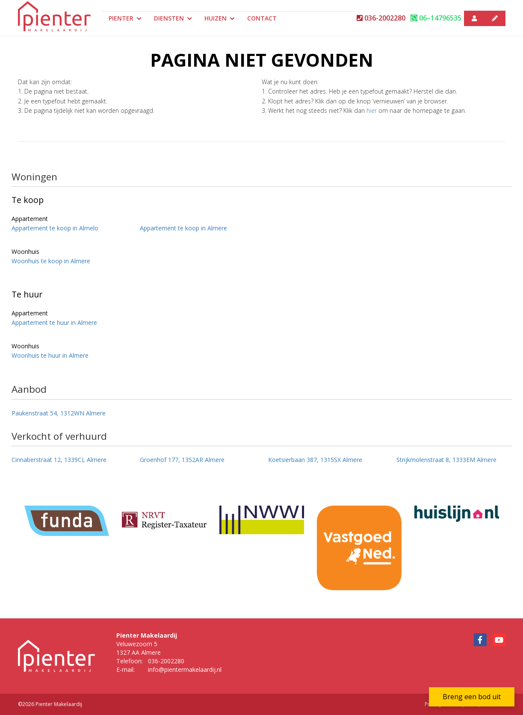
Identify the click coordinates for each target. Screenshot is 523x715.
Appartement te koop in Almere (183, 228)
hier (371, 110)
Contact (262, 18)
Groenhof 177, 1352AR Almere (182, 460)
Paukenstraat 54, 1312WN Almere (59, 413)
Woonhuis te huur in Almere (50, 355)
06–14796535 (436, 18)
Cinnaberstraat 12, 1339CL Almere (59, 460)
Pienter (125, 18)
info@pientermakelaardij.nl (185, 669)
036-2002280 (381, 18)
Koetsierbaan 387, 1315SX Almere (315, 460)
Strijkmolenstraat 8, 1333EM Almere (446, 460)
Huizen (219, 18)
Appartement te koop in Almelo (55, 228)
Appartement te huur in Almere (54, 322)
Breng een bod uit (472, 696)
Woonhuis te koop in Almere (51, 261)
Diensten (173, 18)
